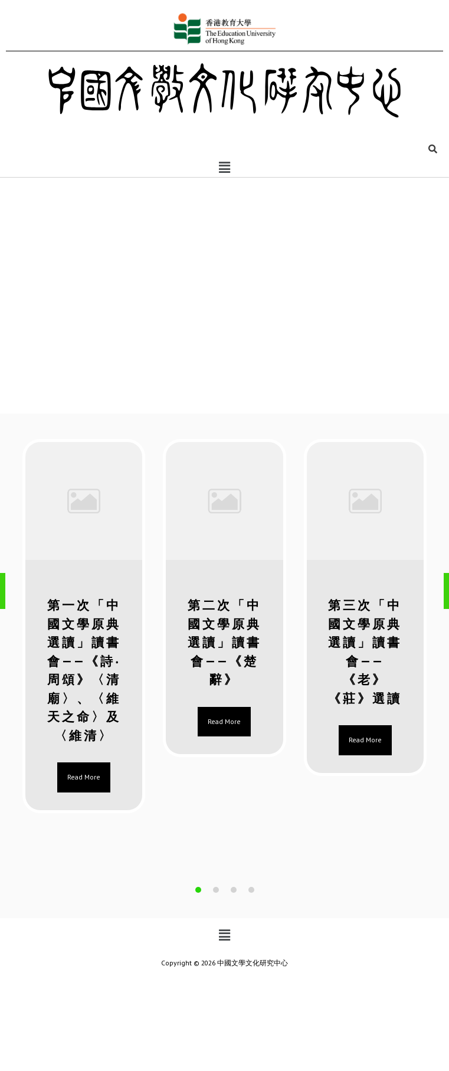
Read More (83, 776)
